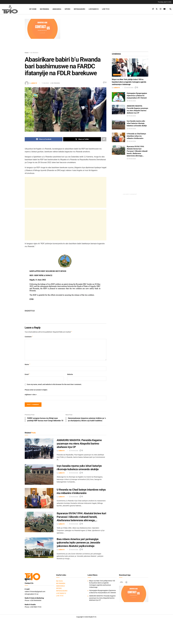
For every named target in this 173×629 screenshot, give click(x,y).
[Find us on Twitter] (157, 9)
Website (70, 374)
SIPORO (67, 9)
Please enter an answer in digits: (36, 390)
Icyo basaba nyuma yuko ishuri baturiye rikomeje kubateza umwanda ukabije (137, 123)
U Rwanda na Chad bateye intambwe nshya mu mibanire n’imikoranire (136, 136)
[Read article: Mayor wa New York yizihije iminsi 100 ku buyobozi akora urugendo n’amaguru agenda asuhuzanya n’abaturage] (130, 67)
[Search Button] (170, 9)
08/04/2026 (73, 552)
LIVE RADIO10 (94, 9)
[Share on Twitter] (82, 139)
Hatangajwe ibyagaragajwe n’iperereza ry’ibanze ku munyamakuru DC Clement (137, 95)
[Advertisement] (105, 34)
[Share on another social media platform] (104, 139)
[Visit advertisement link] (42, 29)
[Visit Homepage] (13, 9)
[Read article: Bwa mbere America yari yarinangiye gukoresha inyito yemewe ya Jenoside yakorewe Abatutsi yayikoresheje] (39, 550)
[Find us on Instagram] (160, 9)
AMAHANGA (57, 9)
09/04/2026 (73, 453)
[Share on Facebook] (44, 139)
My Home (32, 9)
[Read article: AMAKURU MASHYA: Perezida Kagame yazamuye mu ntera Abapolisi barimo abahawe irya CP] (39, 451)
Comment (29, 337)
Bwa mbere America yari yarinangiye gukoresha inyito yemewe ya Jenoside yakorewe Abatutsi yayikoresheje (78, 545)
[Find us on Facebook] (153, 9)
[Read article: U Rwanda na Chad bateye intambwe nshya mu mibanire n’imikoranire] (39, 501)
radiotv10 (34, 83)
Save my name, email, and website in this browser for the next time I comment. (54, 384)
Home (26, 52)
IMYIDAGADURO (79, 9)
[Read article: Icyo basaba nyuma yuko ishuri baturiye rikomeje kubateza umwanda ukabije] (39, 477)
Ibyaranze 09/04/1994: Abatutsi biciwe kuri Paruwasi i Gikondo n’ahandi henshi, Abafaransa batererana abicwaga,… (81, 519)
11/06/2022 (45, 83)
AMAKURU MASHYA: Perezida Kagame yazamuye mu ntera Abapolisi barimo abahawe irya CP (79, 446)
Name (27, 364)
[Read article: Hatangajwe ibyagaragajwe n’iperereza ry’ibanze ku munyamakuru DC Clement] (118, 97)
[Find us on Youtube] (164, 9)
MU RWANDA (44, 9)
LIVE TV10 (105, 9)
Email (27, 374)
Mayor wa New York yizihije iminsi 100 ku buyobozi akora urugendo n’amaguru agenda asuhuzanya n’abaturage (129, 81)
